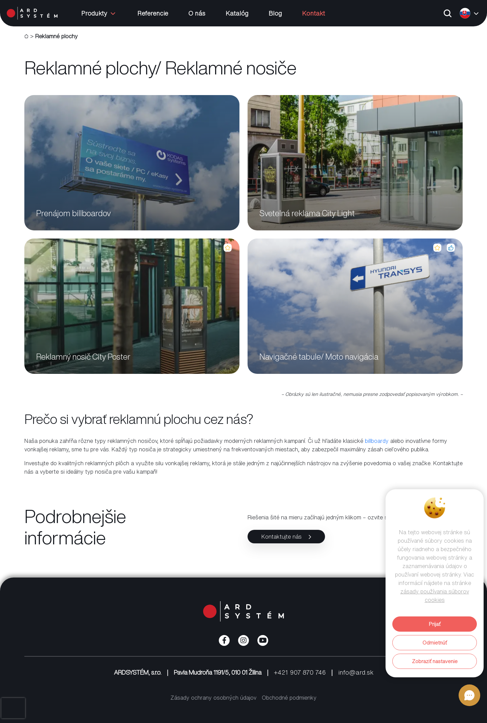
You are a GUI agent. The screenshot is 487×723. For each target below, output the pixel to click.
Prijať (434, 624)
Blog (275, 13)
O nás (196, 13)
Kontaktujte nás (286, 536)
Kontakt (313, 13)
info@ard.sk (355, 672)
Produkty (99, 13)
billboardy (377, 441)
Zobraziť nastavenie (435, 661)
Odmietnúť (434, 642)
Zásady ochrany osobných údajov (213, 697)
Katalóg (237, 13)
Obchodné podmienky (289, 697)
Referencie (152, 13)
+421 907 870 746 (300, 672)
